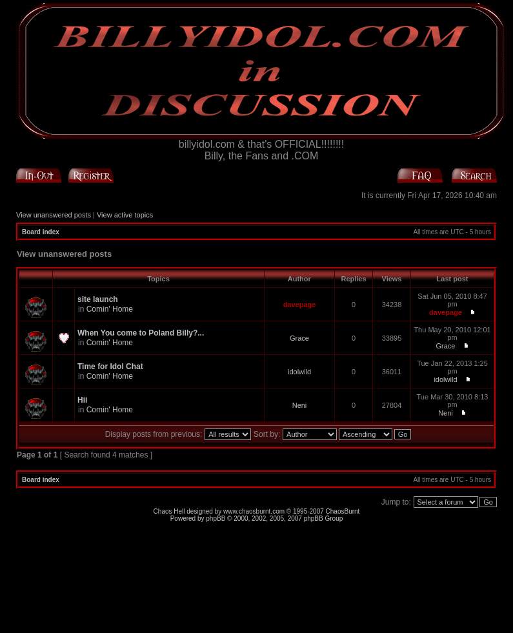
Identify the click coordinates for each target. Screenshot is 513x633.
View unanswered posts (53, 215)
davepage (299, 304)
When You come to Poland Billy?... (140, 332)
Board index (40, 232)
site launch (97, 299)
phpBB (215, 518)
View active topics (125, 215)
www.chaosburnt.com (254, 511)
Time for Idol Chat (110, 366)
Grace (299, 338)
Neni (299, 405)
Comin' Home (109, 309)
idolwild (299, 372)
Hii (82, 400)
